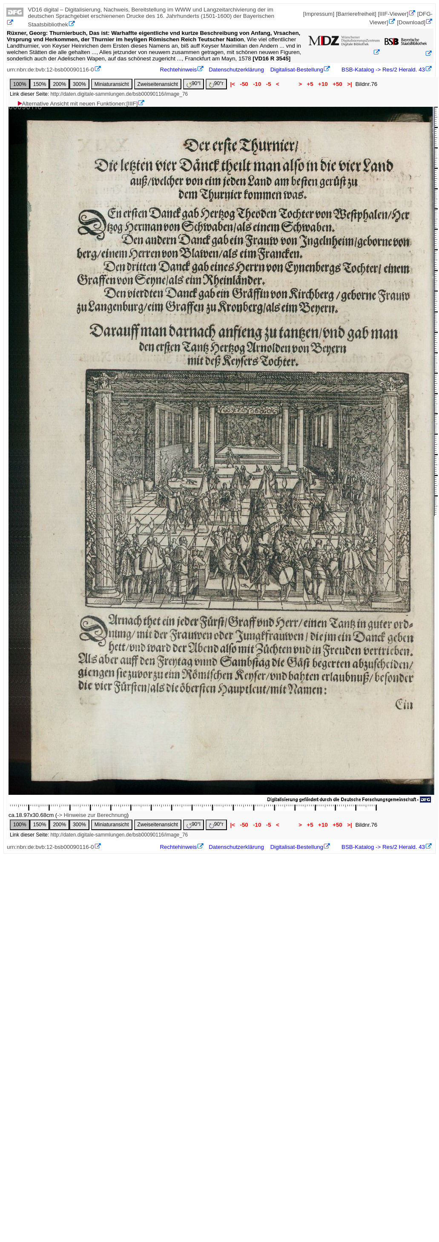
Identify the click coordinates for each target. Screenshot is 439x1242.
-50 (244, 84)
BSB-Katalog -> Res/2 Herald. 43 (382, 69)
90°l (194, 84)
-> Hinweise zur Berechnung (92, 815)
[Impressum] (318, 14)
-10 (257, 84)
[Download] (411, 22)
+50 (337, 84)
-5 (268, 84)
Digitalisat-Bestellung (296, 69)
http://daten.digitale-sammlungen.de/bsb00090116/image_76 (119, 94)
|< (233, 84)
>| (349, 84)
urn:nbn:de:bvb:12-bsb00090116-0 (50, 69)
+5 (310, 84)
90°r (216, 84)
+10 (322, 84)
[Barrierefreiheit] (356, 14)
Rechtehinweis (178, 69)
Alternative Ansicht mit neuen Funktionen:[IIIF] (77, 103)
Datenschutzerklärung (236, 69)
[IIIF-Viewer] (393, 14)
